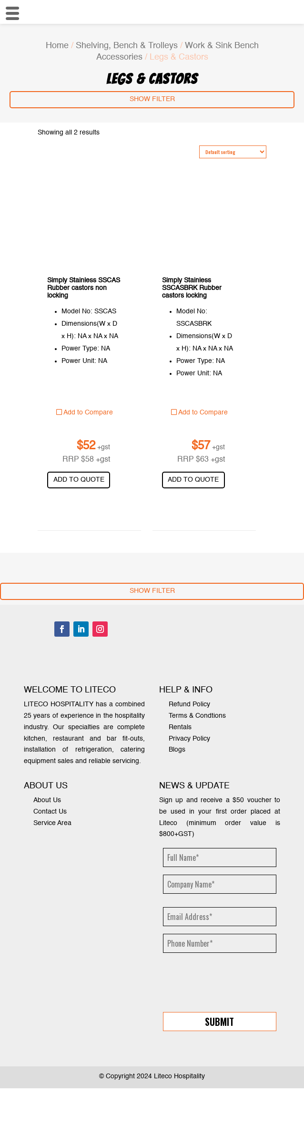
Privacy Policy (189, 738)
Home (57, 45)
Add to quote (78, 479)
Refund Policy (189, 704)
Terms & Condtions (197, 716)
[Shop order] (232, 151)
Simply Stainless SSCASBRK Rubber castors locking (192, 288)
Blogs (177, 749)
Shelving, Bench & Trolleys (127, 45)
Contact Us (50, 811)
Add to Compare (84, 412)
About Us (47, 800)
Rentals (180, 727)
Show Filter (152, 99)
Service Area (52, 823)
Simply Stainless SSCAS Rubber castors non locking (83, 288)
